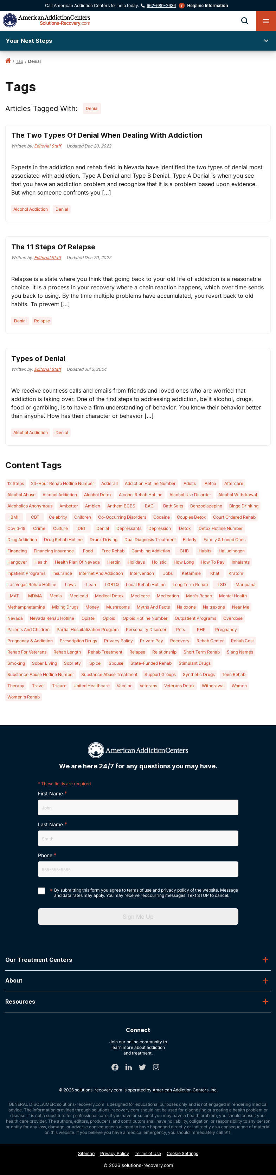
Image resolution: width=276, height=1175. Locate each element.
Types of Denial (38, 358)
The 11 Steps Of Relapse (53, 247)
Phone (45, 855)
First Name (50, 793)
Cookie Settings (182, 1153)
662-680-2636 (161, 5)
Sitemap (86, 1153)
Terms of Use (148, 1153)
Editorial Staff (47, 146)
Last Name (50, 824)
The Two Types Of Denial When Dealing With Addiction (106, 135)
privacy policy (175, 890)
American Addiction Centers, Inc (185, 1089)
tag (19, 61)
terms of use (139, 890)
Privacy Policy (114, 1153)
